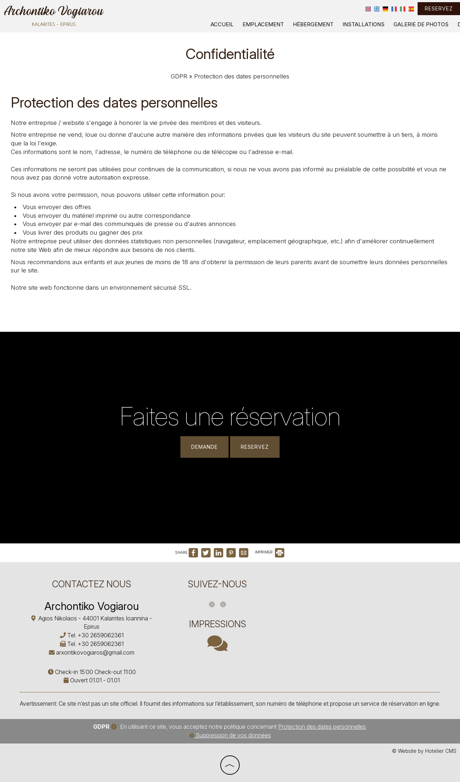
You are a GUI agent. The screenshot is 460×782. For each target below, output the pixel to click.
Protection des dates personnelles (322, 726)
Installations (363, 24)
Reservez (439, 8)
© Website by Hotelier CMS (424, 751)
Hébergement (313, 24)
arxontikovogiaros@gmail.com (95, 652)
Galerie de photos (421, 24)
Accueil (222, 24)
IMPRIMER (269, 552)
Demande (204, 447)
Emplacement (263, 24)
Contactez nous (91, 584)
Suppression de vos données (230, 735)
